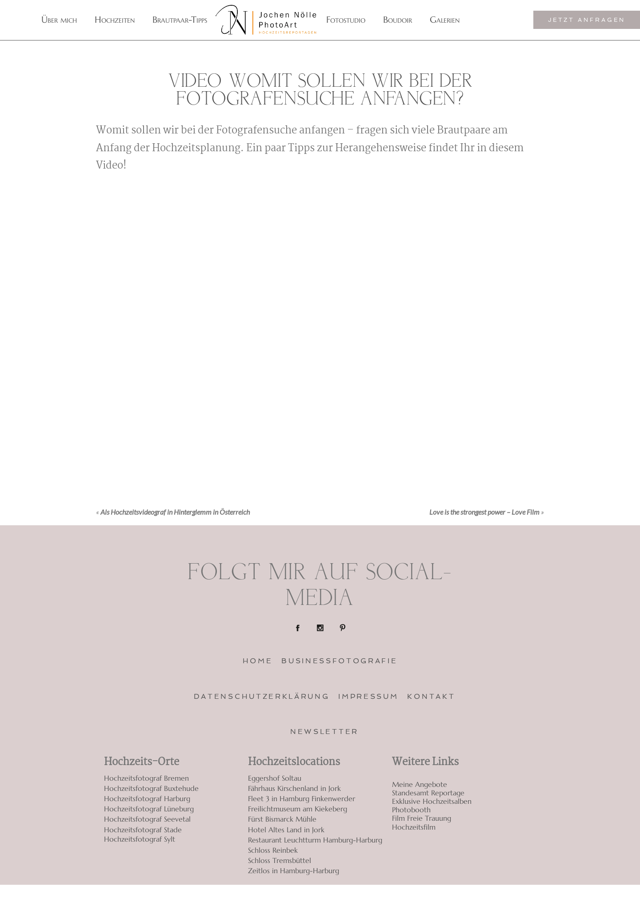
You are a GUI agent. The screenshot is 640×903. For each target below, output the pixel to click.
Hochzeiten (115, 19)
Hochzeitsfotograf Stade (143, 829)
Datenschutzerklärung (262, 696)
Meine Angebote (419, 784)
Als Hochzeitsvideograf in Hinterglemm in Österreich (175, 512)
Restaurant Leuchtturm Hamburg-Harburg (315, 839)
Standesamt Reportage (428, 793)
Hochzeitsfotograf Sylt (139, 839)
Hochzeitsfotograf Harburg (147, 798)
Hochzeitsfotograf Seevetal (147, 818)
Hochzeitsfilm (414, 827)
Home (258, 661)
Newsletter (324, 731)
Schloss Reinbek (273, 850)
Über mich (59, 19)
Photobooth (411, 810)
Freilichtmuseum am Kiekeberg (297, 808)
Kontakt (431, 696)
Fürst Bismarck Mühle (282, 818)
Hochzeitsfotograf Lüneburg (149, 808)
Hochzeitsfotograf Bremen (146, 778)
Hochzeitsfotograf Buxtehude (151, 788)
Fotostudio (345, 19)
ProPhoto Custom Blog (501, 894)
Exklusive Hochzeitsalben (432, 801)
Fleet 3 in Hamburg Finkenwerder (301, 798)
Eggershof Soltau (274, 778)
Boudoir (397, 19)
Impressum (368, 696)
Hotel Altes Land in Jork (286, 829)
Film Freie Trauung (421, 818)
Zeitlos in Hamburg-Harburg (293, 870)
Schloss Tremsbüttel (279, 860)
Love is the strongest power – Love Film (484, 512)
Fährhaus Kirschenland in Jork (294, 788)
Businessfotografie (339, 661)
